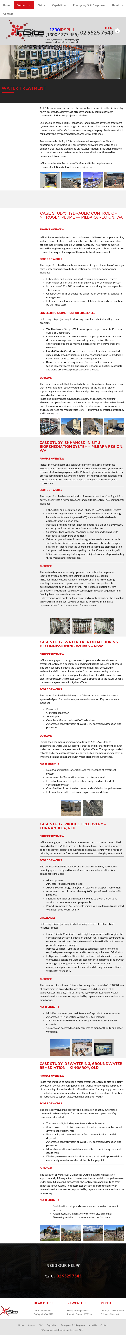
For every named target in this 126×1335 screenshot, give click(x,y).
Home (21, 1325)
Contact (104, 1325)
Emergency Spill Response (73, 1325)
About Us (92, 1325)
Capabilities (52, 1325)
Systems (31, 1325)
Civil (41, 1325)
